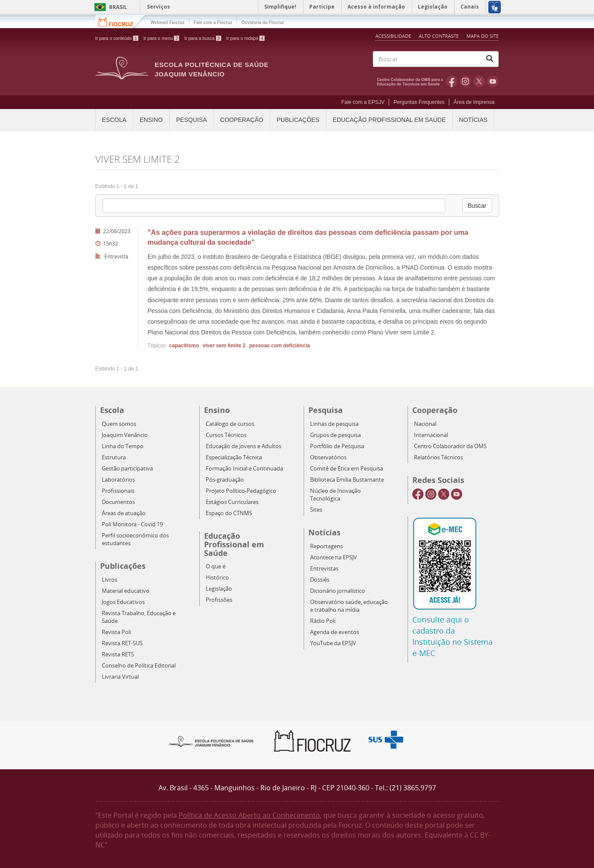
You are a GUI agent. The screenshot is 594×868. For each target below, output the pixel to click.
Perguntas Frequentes (419, 102)
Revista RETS (118, 654)
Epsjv (211, 741)
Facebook (451, 81)
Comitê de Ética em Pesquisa (346, 468)
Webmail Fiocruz (168, 22)
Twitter (479, 81)
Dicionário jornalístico (337, 591)
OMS (411, 81)
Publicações (298, 119)
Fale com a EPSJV (363, 102)
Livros (109, 579)
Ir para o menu (161, 38)
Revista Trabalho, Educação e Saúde (139, 617)
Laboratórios (118, 479)
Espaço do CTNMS (229, 513)
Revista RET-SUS (122, 643)
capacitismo (184, 346)
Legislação (219, 588)
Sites (316, 509)
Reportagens (326, 546)
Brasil (109, 7)
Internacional (431, 435)
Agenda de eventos (334, 632)
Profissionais (118, 491)
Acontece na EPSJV (333, 557)
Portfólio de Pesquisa (337, 446)
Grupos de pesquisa (335, 435)
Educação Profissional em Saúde (389, 119)
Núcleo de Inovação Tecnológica (335, 494)
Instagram (465, 81)
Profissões (219, 600)
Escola (114, 119)
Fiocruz (120, 21)
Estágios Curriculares (232, 502)
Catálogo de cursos (230, 424)
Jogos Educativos (123, 602)
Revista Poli (116, 632)
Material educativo (125, 591)
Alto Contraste (439, 36)
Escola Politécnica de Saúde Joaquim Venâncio (211, 69)
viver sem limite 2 (224, 346)
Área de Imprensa (474, 102)
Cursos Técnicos (226, 435)
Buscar (477, 205)
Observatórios (328, 457)
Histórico (217, 577)
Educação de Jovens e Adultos (243, 446)
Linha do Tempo (122, 446)
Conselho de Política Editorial (139, 665)
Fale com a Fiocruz (213, 22)
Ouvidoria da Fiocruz (262, 22)
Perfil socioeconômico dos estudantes (135, 539)
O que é (215, 566)
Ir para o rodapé (245, 38)
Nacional (425, 424)
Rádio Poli (322, 621)
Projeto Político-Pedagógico (241, 491)
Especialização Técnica (234, 457)
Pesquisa (191, 119)
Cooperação (241, 119)
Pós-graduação (225, 479)
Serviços (158, 6)
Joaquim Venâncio (125, 435)
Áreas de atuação (124, 513)
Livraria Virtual (120, 676)
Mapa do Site (482, 36)
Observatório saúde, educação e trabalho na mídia (349, 605)
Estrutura (114, 457)
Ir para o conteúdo (116, 38)
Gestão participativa (127, 468)
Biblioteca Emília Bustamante (347, 479)
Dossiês (319, 579)
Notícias (473, 119)
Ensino (151, 119)
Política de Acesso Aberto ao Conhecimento (249, 815)
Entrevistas (324, 568)
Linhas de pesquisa (334, 424)
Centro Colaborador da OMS (450, 446)
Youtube (493, 81)
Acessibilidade (393, 36)
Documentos (118, 502)
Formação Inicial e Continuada (244, 468)
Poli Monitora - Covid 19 (132, 524)
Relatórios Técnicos (438, 457)
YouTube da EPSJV (333, 643)
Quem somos (119, 424)
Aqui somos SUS (388, 740)
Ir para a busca (202, 38)
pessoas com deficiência (279, 346)
